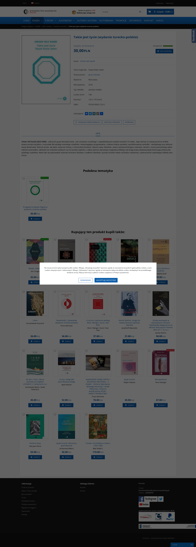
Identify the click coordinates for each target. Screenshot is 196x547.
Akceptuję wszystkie (106, 280)
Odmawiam (85, 280)
